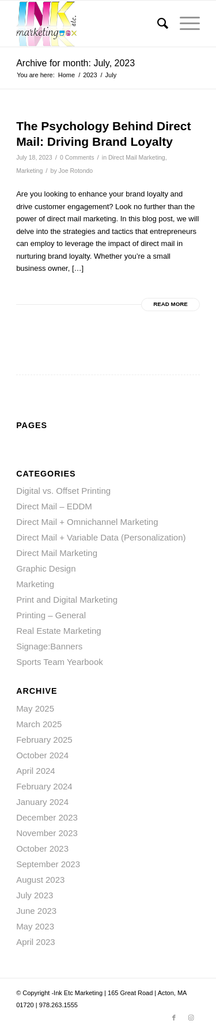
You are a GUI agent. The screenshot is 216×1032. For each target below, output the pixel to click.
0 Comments (77, 157)
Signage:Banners (49, 646)
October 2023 (42, 848)
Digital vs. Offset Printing (63, 491)
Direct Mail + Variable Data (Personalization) (100, 537)
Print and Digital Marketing (67, 599)
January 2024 (42, 802)
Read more (170, 304)
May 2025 (35, 708)
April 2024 (35, 771)
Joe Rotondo (76, 170)
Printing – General (51, 615)
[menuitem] (157, 24)
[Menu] (184, 24)
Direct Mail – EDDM (54, 506)
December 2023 (47, 817)
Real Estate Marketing (58, 631)
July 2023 (34, 895)
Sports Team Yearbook (59, 662)
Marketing (29, 170)
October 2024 (42, 755)
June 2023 (36, 911)
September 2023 (48, 864)
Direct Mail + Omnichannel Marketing (87, 522)
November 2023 (47, 833)
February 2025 (44, 739)
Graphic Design (45, 568)
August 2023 (40, 879)
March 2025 (39, 724)
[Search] (157, 24)
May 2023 (35, 926)
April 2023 (35, 942)
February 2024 (44, 786)
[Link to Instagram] (191, 1017)
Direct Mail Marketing (136, 157)
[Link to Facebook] (174, 1017)
